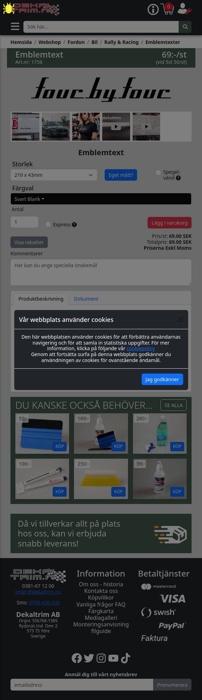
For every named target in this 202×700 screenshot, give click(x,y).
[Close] (181, 319)
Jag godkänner (162, 379)
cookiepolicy (141, 348)
